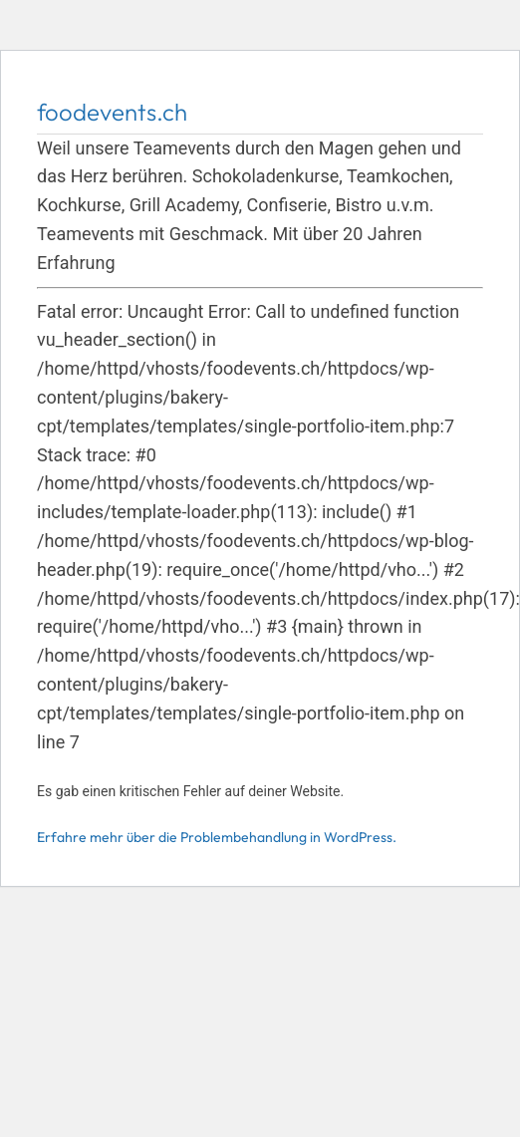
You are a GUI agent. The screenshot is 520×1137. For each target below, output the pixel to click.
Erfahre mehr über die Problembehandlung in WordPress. (216, 837)
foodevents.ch (112, 112)
